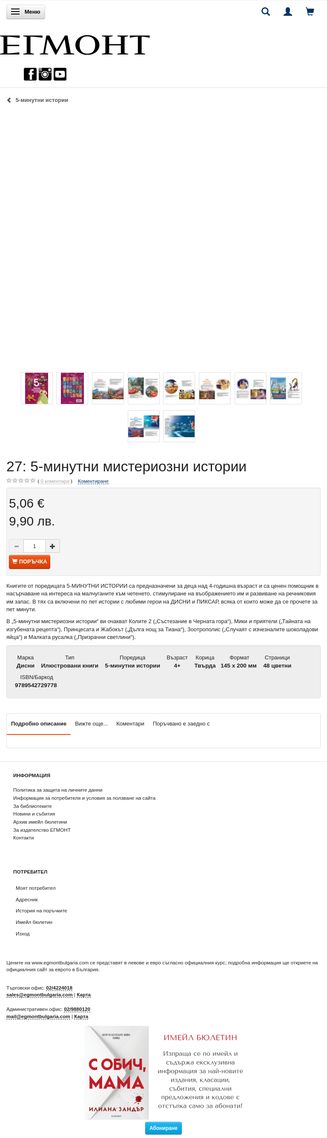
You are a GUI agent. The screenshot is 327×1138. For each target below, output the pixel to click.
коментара (54, 481)
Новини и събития (34, 813)
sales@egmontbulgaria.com (39, 994)
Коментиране (93, 481)
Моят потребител (35, 888)
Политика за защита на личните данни (57, 790)
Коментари (130, 723)
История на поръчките (41, 910)
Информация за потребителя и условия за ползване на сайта (84, 798)
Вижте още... (91, 723)
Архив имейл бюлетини (40, 821)
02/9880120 (77, 1009)
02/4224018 (59, 987)
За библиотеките (32, 806)
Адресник (27, 899)
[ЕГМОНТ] (75, 42)
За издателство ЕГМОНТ (42, 830)
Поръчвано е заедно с (181, 723)
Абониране (163, 1128)
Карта (84, 994)
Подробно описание (38, 723)
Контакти (23, 837)
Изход (23, 933)
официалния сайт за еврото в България (52, 969)
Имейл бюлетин (34, 922)
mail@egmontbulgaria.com (38, 1016)
